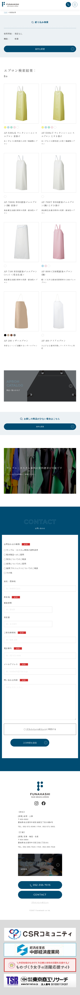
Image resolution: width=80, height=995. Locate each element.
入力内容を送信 (30, 743)
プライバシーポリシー (36, 729)
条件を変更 (40, 49)
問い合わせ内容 (16, 680)
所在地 (12, 597)
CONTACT (40, 894)
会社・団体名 (10, 581)
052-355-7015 (29, 847)
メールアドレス (16, 664)
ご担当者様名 (15, 632)
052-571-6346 (29, 827)
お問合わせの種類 (17, 544)
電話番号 (13, 648)
